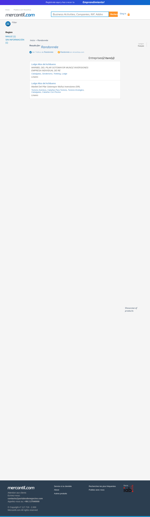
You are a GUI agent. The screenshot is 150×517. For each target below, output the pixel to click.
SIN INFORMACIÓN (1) (14, 41)
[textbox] (84, 14)
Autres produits (60, 493)
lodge (64, 74)
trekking (57, 74)
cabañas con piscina (51, 92)
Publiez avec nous (96, 490)
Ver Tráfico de (42, 52)
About (56, 490)
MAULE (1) (10, 36)
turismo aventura (38, 90)
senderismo (47, 74)
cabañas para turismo (57, 90)
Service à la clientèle (63, 486)
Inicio (7, 10)
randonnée (49, 47)
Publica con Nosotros (22, 10)
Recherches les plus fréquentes (102, 486)
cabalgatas (36, 74)
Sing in (123, 13)
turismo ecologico (76, 90)
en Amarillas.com (72, 52)
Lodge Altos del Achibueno (43, 64)
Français (141, 46)
